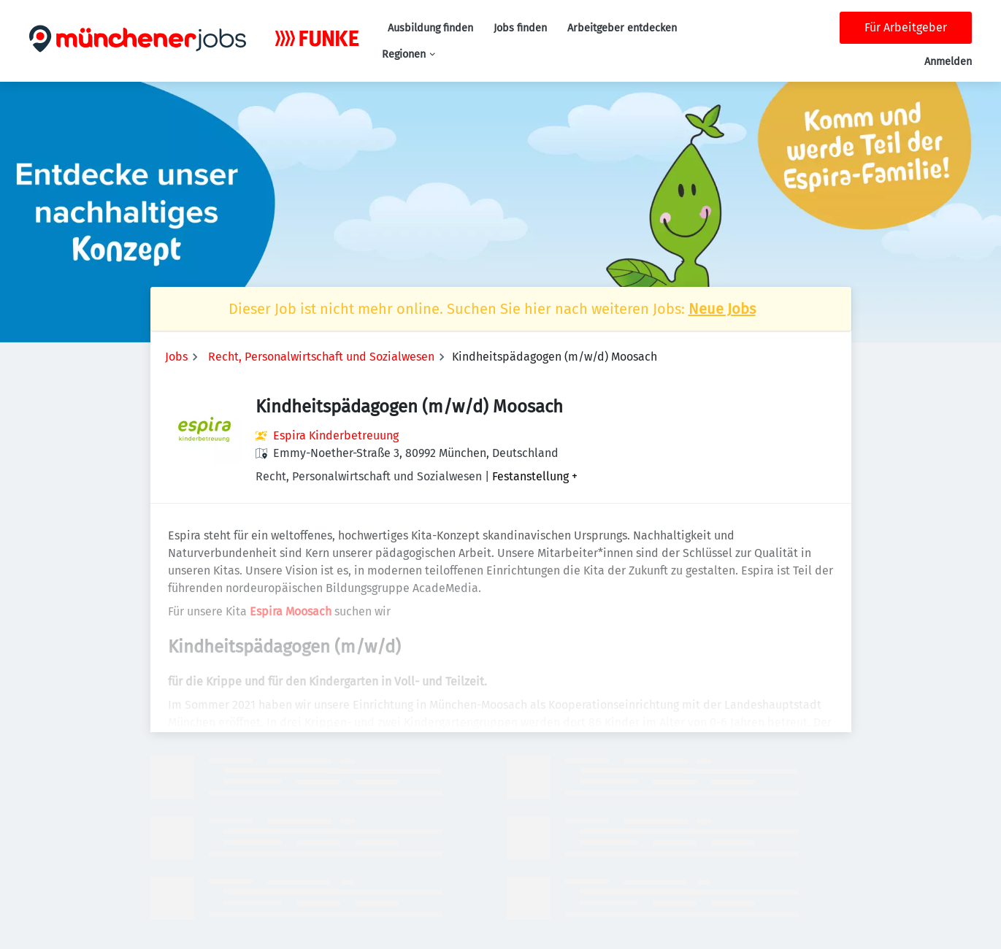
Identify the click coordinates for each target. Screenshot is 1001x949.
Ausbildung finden (430, 28)
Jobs (176, 357)
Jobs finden (520, 28)
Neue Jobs (722, 309)
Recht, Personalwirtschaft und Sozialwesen (321, 357)
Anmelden (948, 61)
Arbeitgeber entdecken (622, 28)
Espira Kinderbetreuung (336, 435)
